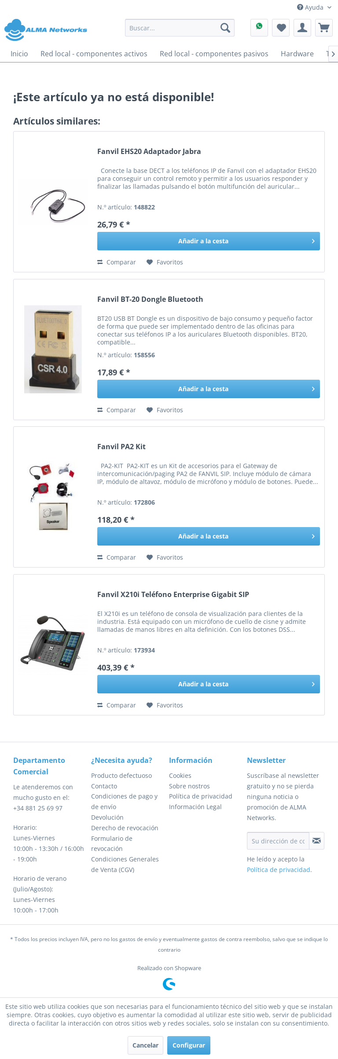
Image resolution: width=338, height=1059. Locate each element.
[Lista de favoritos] (281, 28)
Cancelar (145, 1045)
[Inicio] (19, 53)
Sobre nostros (189, 786)
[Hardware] (297, 53)
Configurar (189, 1045)
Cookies (180, 775)
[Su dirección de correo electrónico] (278, 841)
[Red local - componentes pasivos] (214, 53)
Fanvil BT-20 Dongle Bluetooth (150, 299)
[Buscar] (225, 28)
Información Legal (195, 806)
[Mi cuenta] (302, 28)
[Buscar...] (180, 28)
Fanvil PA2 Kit (121, 446)
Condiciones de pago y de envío (124, 801)
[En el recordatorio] (165, 262)
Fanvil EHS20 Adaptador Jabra (149, 151)
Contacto (104, 786)
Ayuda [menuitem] (311, 7)
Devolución (107, 817)
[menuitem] (180, 28)
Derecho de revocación (124, 828)
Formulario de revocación (111, 843)
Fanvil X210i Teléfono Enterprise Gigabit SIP (173, 594)
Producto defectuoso (121, 775)
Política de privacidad (200, 796)
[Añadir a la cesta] (208, 241)
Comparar (116, 262)
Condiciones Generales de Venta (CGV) (125, 864)
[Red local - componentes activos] (94, 53)
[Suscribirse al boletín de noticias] (316, 841)
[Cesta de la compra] (324, 28)
